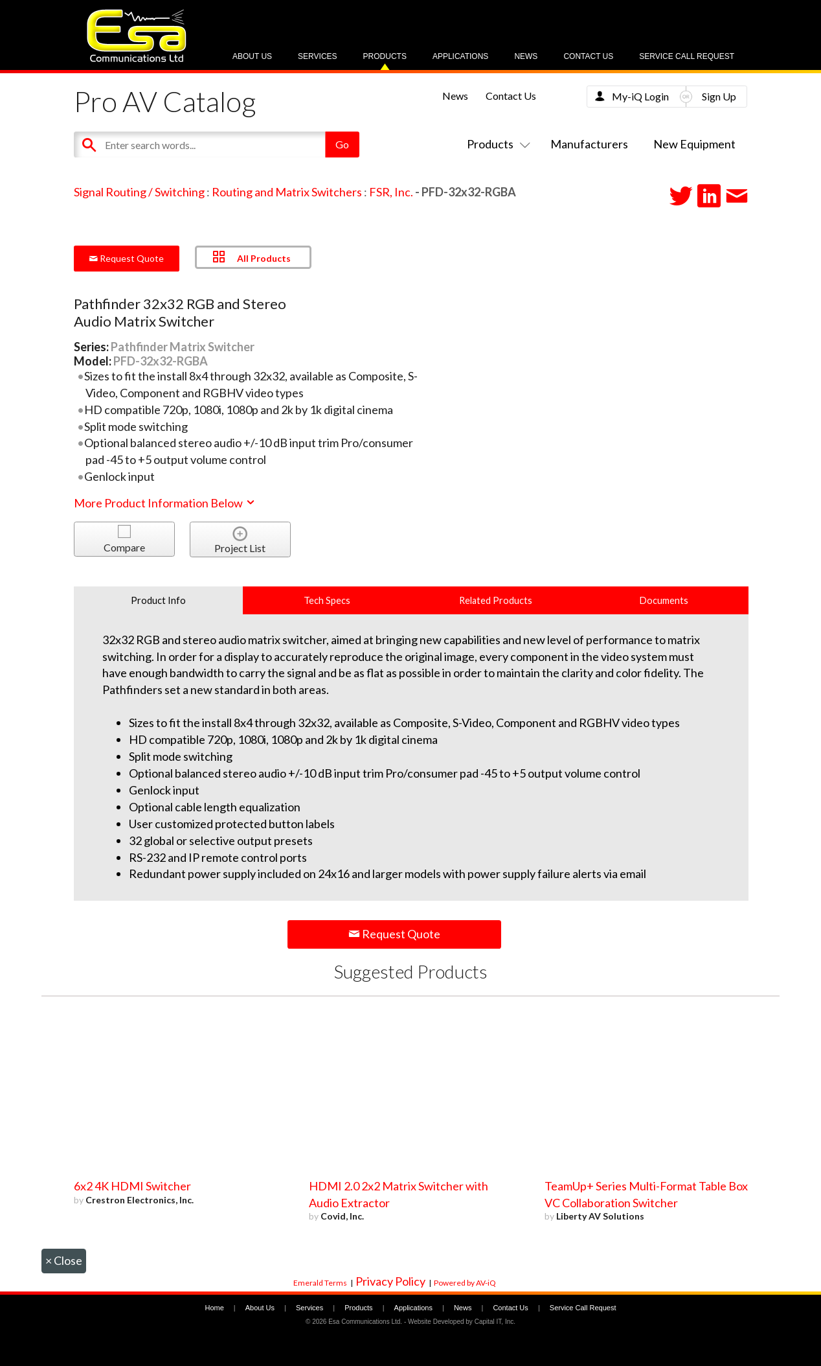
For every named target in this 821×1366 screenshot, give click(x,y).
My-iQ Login (640, 96)
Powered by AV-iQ (465, 1283)
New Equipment (694, 144)
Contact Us (588, 56)
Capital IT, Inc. (495, 1321)
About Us (252, 56)
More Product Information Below (165, 503)
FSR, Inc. (391, 192)
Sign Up (719, 96)
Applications (460, 56)
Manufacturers (589, 144)
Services (317, 56)
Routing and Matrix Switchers (287, 192)
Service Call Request (686, 56)
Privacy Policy (390, 1281)
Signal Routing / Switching (139, 192)
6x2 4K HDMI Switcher (132, 1186)
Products (385, 56)
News (525, 56)
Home (214, 1308)
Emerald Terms (320, 1283)
